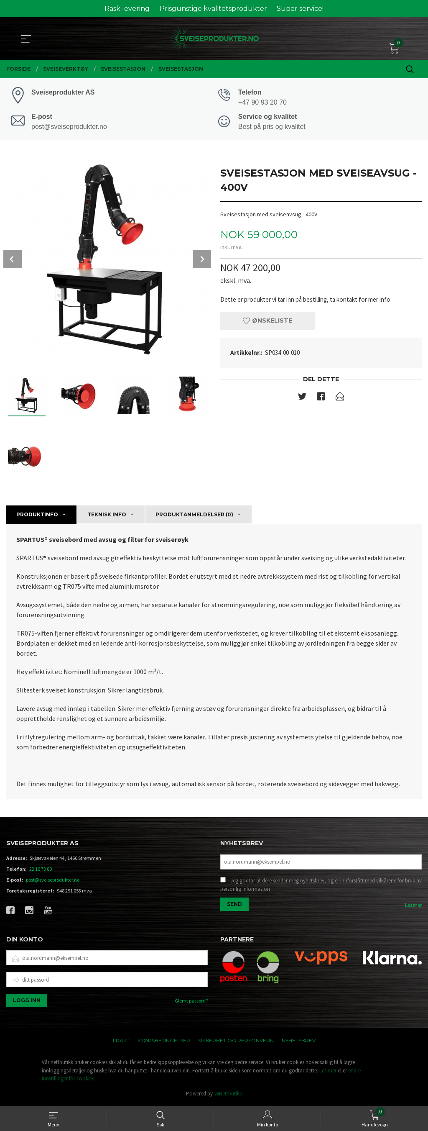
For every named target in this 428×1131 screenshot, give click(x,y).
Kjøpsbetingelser (164, 1042)
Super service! (300, 9)
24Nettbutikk (228, 1094)
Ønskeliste (267, 323)
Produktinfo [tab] (37, 516)
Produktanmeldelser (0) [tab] (194, 516)
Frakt (121, 1042)
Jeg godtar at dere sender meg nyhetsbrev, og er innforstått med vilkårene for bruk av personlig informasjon (321, 887)
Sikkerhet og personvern (236, 1042)
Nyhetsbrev (299, 1042)
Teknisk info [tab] (106, 516)
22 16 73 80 (40, 870)
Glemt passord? (191, 1002)
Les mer (413, 907)
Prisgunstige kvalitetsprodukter (213, 9)
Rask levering (127, 9)
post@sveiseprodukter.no (52, 881)
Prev (12, 260)
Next (202, 260)
